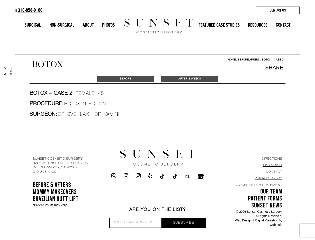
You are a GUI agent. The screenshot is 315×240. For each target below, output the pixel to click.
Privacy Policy (268, 178)
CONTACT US (278, 10)
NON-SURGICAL (61, 25)
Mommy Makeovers (55, 192)
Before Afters (249, 59)
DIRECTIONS (272, 159)
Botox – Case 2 (272, 59)
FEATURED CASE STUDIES (219, 25)
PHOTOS (108, 25)
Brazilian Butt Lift (56, 199)
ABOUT (88, 25)
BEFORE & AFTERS (52, 185)
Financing (272, 165)
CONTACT (283, 25)
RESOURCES (258, 25)
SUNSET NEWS (266, 205)
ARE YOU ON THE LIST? (157, 210)
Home (232, 59)
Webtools (276, 224)
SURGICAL (32, 25)
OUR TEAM (271, 191)
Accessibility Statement (259, 185)
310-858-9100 (28, 10)
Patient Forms (265, 198)
